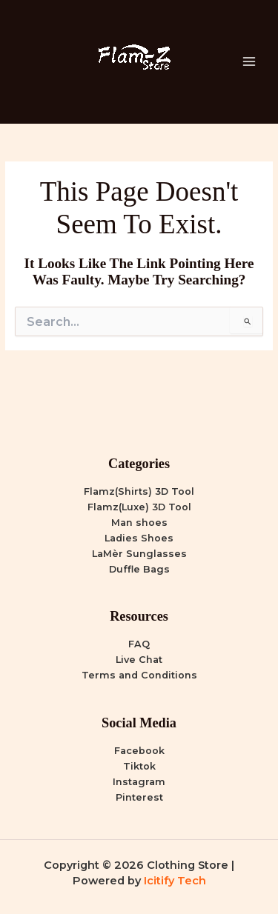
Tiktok (139, 766)
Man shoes (139, 522)
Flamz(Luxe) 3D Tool (139, 507)
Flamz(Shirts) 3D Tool (139, 491)
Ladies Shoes (139, 538)
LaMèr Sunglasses (139, 553)
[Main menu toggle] (249, 61)
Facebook (139, 750)
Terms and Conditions (139, 675)
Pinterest (139, 797)
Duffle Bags (139, 569)
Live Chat (139, 659)
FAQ (139, 644)
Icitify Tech (175, 880)
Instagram (139, 781)
